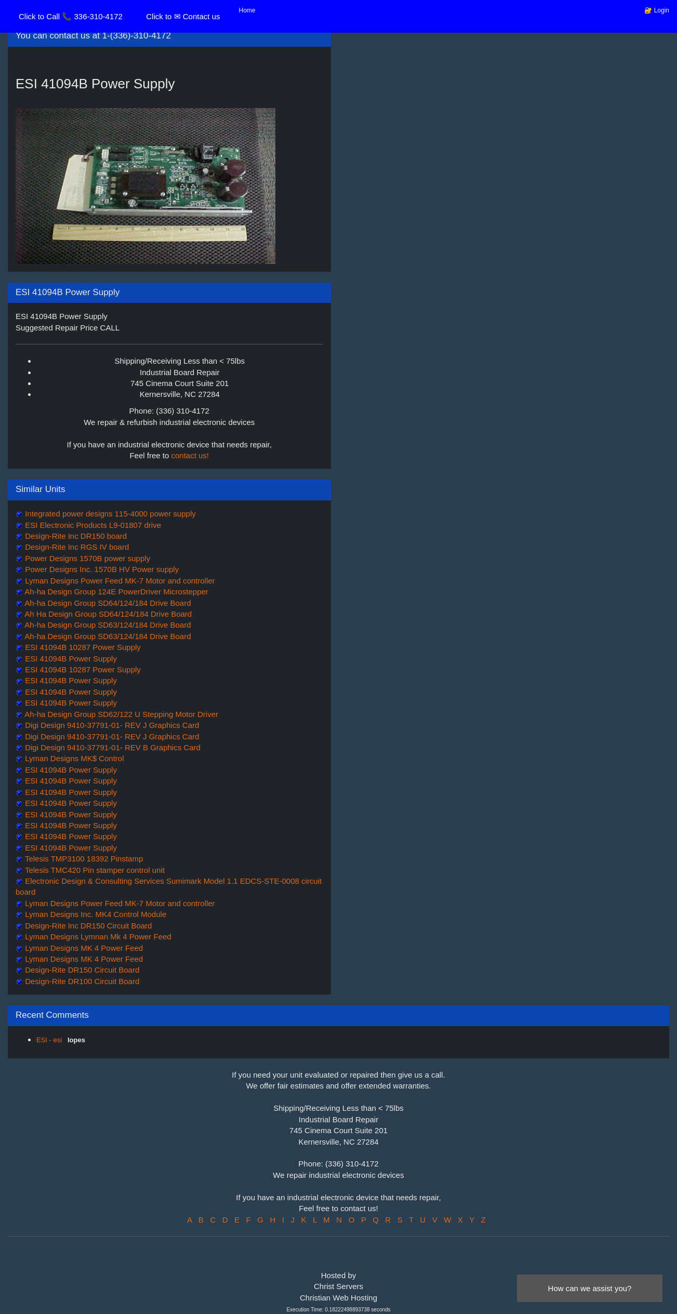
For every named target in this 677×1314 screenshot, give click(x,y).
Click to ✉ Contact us (183, 16)
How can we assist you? (590, 1288)
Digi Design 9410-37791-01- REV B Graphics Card (112, 747)
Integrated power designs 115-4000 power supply (109, 513)
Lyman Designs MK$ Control (73, 758)
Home (247, 10)
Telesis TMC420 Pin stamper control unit (94, 870)
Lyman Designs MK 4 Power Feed (83, 948)
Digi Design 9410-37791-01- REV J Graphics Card (111, 725)
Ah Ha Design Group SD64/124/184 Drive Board (107, 613)
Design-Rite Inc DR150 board (75, 536)
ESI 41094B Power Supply (70, 658)
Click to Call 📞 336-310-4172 (71, 16)
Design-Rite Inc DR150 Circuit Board (87, 925)
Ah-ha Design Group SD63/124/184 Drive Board (107, 624)
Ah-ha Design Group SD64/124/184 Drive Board (107, 603)
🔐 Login (656, 10)
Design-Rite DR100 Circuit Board (81, 981)
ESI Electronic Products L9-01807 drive (92, 525)
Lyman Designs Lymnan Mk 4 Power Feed (97, 936)
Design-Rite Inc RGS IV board (76, 546)
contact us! (190, 455)
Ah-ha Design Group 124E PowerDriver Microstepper (115, 591)
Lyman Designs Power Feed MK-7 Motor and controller (119, 580)
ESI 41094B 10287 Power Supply (82, 647)
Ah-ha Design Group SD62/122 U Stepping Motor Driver (120, 714)
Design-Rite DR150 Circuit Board (81, 969)
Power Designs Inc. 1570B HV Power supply (101, 569)
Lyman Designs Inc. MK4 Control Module (94, 914)
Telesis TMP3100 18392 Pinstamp (83, 858)
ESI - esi (50, 1040)
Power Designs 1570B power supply (86, 558)
